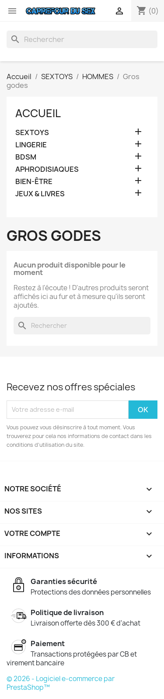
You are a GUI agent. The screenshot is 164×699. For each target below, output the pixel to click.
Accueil (38, 113)
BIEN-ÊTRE (33, 181)
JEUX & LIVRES (40, 193)
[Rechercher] (82, 39)
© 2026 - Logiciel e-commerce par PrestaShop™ (61, 683)
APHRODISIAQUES (47, 169)
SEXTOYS (32, 132)
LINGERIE (31, 145)
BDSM (25, 157)
